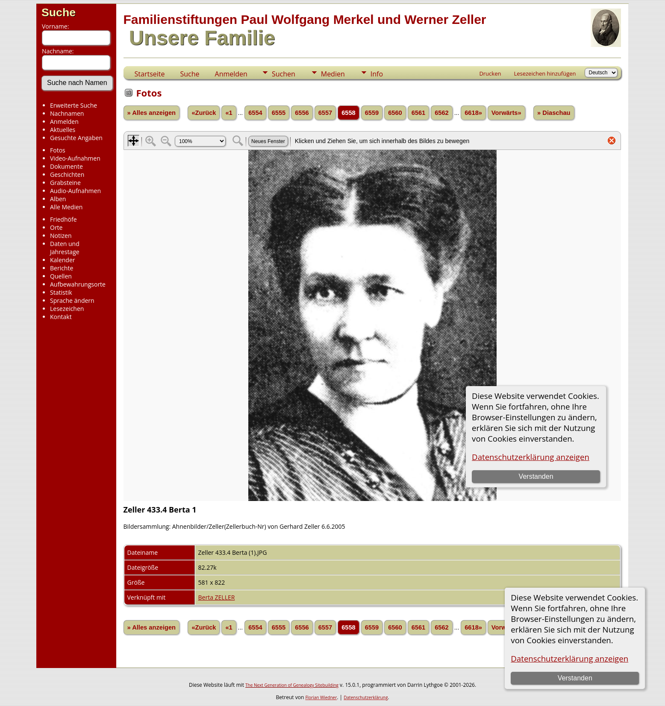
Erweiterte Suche (73, 105)
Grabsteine (65, 183)
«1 (228, 112)
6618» (473, 112)
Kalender (62, 260)
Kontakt (61, 317)
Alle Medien (66, 207)
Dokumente (66, 166)
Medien (333, 74)
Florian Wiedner (321, 697)
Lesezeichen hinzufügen (545, 73)
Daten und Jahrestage (64, 248)
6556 (302, 112)
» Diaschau (553, 112)
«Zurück (203, 112)
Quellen (61, 276)
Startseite (150, 74)
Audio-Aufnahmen (75, 191)
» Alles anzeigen (151, 112)
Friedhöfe (63, 219)
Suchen (283, 74)
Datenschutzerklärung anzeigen (569, 658)
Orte (56, 227)
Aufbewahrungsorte (78, 284)
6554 (255, 112)
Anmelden (64, 121)
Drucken (490, 73)
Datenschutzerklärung (366, 697)
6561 (419, 112)
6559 (372, 112)
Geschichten (67, 174)
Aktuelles (62, 130)
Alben (58, 199)
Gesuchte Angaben (76, 138)
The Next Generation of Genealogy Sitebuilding (291, 685)
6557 (325, 112)
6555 (279, 112)
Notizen (61, 235)
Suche (58, 12)
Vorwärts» (506, 112)
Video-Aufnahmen (75, 158)
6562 (442, 112)
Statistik (61, 292)
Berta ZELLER (216, 597)
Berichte (61, 268)
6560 (395, 112)
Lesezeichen (67, 309)
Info (377, 74)
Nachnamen (67, 113)
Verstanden (575, 678)
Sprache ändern (72, 300)
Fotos (57, 150)
